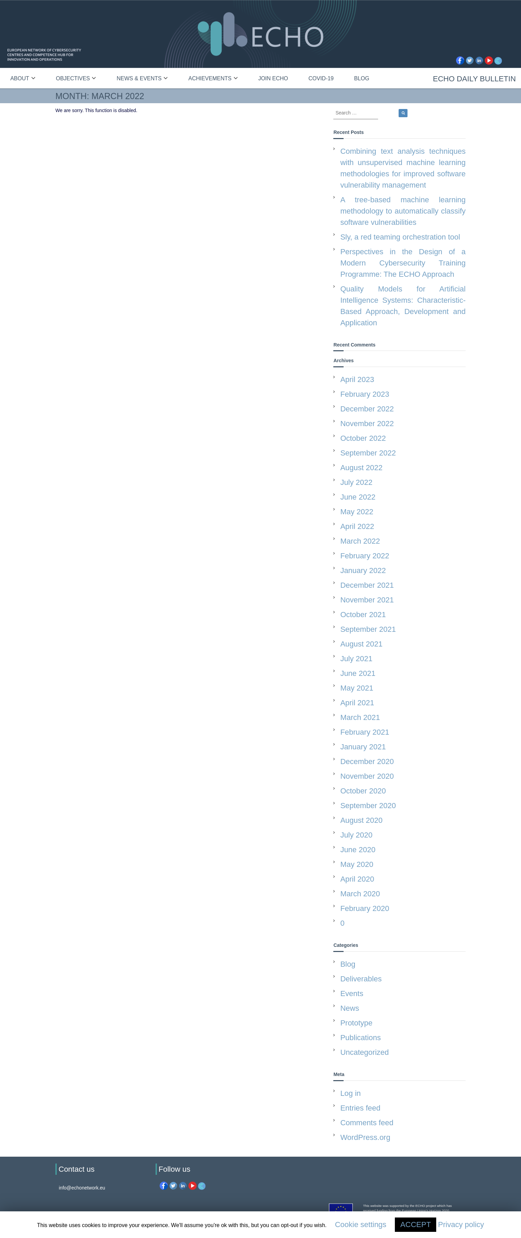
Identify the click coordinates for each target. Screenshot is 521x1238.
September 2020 (368, 805)
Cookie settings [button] (360, 1224)
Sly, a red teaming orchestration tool (400, 237)
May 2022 (356, 511)
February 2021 (364, 732)
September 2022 (368, 453)
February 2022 (364, 556)
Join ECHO (273, 78)
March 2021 (360, 717)
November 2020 (367, 776)
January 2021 (363, 747)
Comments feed (366, 1122)
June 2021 (357, 673)
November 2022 (367, 423)
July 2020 (356, 835)
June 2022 (357, 497)
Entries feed (360, 1108)
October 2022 (363, 438)
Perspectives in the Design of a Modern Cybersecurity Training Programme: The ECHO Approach (403, 262)
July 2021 (356, 658)
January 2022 (363, 570)
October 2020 (363, 791)
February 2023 (364, 394)
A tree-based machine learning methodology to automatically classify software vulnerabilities (403, 211)
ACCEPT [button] (415, 1224)
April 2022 (357, 526)
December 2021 (367, 585)
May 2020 (356, 864)
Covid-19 (321, 78)
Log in (350, 1093)
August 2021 (361, 644)
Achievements (209, 78)
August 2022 (361, 467)
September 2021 (368, 629)
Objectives (73, 78)
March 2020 (360, 893)
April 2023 (357, 379)
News (349, 1008)
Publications (360, 1037)
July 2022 (356, 482)
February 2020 (364, 908)
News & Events (139, 78)
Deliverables (361, 979)
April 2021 (357, 702)
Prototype (356, 1023)
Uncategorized (364, 1052)
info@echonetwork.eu (82, 1188)
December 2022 (367, 409)
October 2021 (363, 614)
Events (351, 993)
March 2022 (360, 541)
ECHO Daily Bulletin (474, 78)
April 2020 (357, 879)
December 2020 (367, 761)
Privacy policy (461, 1224)
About (19, 78)
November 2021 (367, 600)
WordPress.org (365, 1137)
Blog (361, 78)
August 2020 (361, 820)
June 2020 (357, 849)
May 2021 (356, 688)
